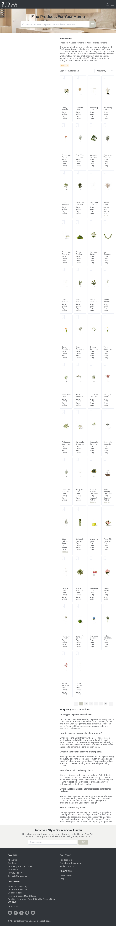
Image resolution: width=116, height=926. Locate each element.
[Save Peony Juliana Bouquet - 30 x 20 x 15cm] (63, 77)
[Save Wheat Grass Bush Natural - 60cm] (105, 172)
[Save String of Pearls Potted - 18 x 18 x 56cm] (77, 509)
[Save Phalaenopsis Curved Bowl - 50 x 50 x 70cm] (105, 77)
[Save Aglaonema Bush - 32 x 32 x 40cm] (63, 412)
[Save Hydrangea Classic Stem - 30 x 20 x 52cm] (91, 606)
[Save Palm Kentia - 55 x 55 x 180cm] (77, 269)
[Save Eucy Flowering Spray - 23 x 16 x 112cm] (77, 364)
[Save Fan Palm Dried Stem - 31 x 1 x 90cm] (77, 77)
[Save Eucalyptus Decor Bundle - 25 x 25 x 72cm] (105, 364)
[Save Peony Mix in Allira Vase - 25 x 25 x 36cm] (105, 509)
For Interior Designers (70, 863)
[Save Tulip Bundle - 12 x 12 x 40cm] (63, 317)
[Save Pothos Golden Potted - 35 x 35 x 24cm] (77, 222)
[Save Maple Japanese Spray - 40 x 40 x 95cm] (63, 653)
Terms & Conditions (17, 876)
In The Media (14, 869)
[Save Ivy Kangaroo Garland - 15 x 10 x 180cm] (105, 222)
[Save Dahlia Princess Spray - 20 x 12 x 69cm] (105, 269)
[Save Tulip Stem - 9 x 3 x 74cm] (105, 317)
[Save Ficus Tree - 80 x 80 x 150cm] (77, 172)
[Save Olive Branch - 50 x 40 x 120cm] (77, 317)
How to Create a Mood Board (22, 896)
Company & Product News (20, 866)
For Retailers (66, 860)
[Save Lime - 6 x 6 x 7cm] (77, 606)
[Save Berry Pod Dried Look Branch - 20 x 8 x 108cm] (77, 459)
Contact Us (13, 906)
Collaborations (15, 893)
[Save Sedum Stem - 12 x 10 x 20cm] (91, 269)
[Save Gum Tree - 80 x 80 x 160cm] (91, 364)
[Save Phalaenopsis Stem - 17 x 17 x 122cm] (91, 77)
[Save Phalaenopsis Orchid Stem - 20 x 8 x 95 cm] (63, 125)
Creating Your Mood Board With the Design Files (31, 899)
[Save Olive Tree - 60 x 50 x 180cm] (77, 125)
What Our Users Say (17, 886)
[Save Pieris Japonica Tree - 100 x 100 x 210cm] (63, 172)
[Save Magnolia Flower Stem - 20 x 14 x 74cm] (63, 606)
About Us (12, 860)
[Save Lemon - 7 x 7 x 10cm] (91, 509)
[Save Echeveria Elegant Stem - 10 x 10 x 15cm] (105, 412)
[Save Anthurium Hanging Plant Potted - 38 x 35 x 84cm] (91, 125)
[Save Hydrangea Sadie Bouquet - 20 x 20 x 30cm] (91, 222)
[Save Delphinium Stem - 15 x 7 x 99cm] (91, 172)
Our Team (12, 863)
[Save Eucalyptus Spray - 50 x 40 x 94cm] (91, 412)
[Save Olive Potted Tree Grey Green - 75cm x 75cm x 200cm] (63, 509)
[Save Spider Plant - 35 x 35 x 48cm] (77, 558)
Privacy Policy (15, 873)
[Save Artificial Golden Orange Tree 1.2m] (91, 459)
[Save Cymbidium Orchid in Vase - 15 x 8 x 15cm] (77, 412)
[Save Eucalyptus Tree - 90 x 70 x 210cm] (105, 125)
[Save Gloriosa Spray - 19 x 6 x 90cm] (91, 317)
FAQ (62, 879)
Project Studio (67, 866)
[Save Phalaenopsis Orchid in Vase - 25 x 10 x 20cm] (63, 222)
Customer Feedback (17, 889)
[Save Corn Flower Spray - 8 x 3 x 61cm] (63, 269)
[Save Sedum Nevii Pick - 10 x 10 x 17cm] (105, 606)
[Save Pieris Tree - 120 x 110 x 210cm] (63, 364)
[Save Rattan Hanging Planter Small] (105, 459)
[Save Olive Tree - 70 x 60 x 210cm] (63, 459)
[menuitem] (108, 4)
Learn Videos (66, 876)
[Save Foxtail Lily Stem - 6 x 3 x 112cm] (77, 653)
